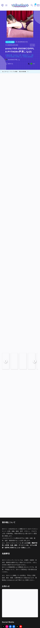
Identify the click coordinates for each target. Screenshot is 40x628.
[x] (32, 64)
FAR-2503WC (21, 57)
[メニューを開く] (38, 5)
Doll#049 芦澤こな (11, 59)
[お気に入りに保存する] (6, 63)
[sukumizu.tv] (20, 5)
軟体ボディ (23, 55)
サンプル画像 (7, 42)
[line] (34, 64)
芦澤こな (12, 57)
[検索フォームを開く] (31, 5)
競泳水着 (6, 55)
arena (13, 55)
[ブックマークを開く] (34, 5)
